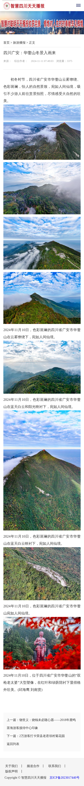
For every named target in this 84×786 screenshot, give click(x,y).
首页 (6, 42)
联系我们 (55, 766)
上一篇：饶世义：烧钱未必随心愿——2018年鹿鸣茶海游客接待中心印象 (41, 724)
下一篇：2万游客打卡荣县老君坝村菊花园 (36, 736)
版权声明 (12, 771)
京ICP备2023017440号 (65, 777)
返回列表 (13, 744)
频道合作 (33, 766)
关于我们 (12, 766)
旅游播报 (19, 42)
